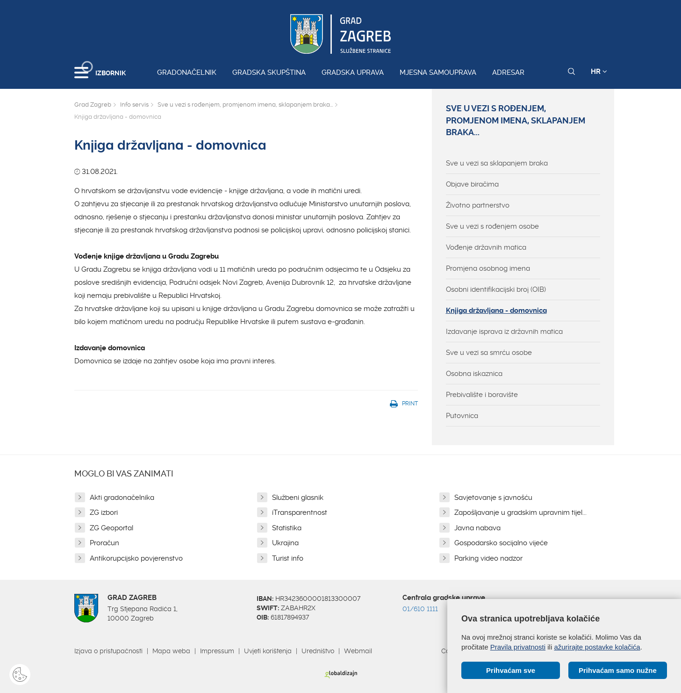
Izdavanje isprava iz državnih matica (504, 331)
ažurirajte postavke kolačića (597, 647)
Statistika (286, 528)
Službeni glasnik (297, 497)
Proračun (104, 543)
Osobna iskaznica (474, 373)
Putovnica (462, 415)
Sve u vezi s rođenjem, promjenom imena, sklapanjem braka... (245, 104)
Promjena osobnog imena (488, 268)
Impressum (217, 651)
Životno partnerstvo (477, 205)
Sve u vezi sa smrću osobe (489, 352)
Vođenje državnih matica (486, 247)
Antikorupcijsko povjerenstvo (136, 558)
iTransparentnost (299, 512)
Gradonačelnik (186, 72)
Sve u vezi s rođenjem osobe (492, 226)
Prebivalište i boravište (482, 394)
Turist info (287, 558)
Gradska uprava (353, 72)
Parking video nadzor (488, 558)
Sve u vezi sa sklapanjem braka (497, 163)
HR (599, 71)
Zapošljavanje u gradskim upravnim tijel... (520, 512)
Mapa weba (171, 651)
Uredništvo (317, 651)
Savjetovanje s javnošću (493, 497)
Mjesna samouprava (438, 72)
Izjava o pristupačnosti (108, 651)
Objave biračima (472, 184)
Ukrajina (285, 543)
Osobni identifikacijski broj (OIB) (496, 289)
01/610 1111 (420, 609)
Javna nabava (477, 528)
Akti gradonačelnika (122, 497)
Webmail (358, 651)
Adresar (508, 72)
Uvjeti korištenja (268, 651)
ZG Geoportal (111, 528)
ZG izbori (104, 512)
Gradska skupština (269, 72)
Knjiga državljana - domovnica (496, 310)
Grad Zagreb (92, 104)
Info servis (134, 104)
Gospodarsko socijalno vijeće (501, 543)
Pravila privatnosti (517, 647)
